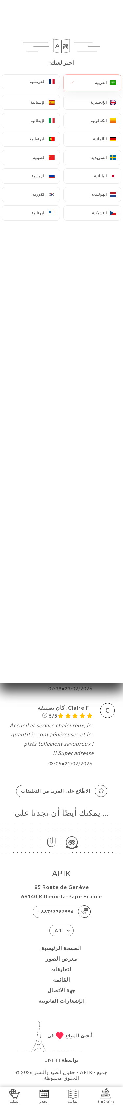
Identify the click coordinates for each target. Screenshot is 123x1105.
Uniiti (52, 1060)
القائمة (61, 979)
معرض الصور (61, 958)
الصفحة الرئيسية (61, 948)
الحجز (44, 1095)
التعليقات (61, 969)
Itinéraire (105, 1095)
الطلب (15, 1095)
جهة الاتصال (61, 990)
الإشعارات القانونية (61, 1001)
